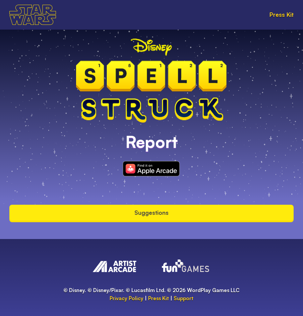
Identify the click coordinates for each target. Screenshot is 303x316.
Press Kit (281, 14)
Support (183, 298)
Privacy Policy (126, 298)
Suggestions (151, 212)
